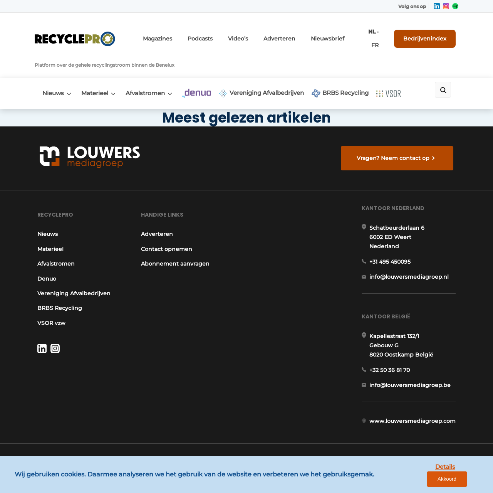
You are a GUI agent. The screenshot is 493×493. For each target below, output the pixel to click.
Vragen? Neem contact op (395, 135)
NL (371, 34)
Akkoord (464, 481)
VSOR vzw (49, 309)
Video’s (259, 34)
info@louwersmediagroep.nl (411, 270)
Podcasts (224, 34)
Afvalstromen (155, 68)
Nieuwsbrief (338, 34)
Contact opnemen (166, 235)
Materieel (99, 68)
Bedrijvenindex (429, 33)
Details (428, 481)
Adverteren (296, 34)
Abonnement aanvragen (175, 250)
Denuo (44, 265)
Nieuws (53, 68)
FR (382, 34)
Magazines (186, 34)
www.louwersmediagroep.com (415, 425)
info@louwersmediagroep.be (412, 385)
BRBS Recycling (365, 68)
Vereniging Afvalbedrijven (281, 68)
